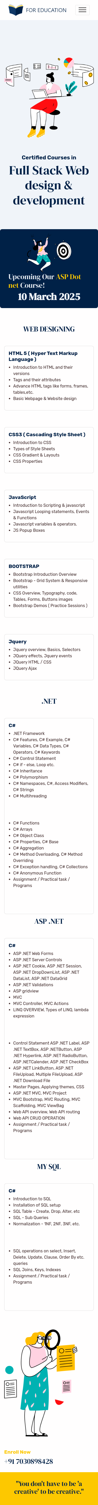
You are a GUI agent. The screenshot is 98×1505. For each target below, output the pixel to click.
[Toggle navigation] (82, 10)
